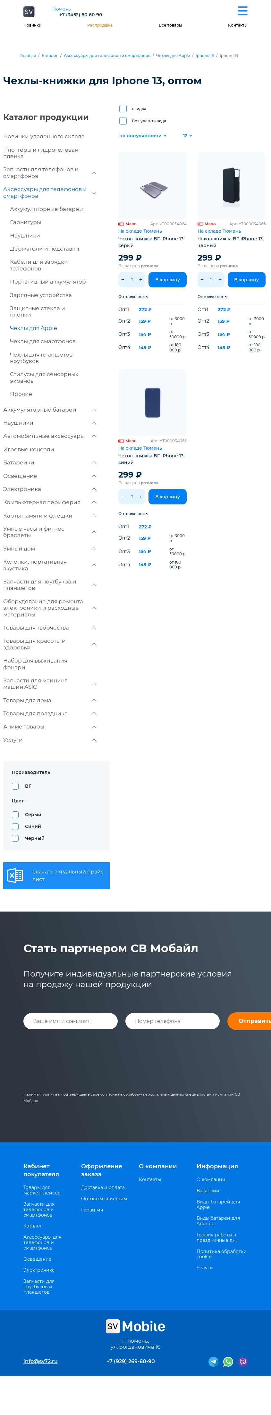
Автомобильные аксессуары (49, 436)
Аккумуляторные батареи (46, 209)
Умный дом (49, 548)
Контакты (238, 25)
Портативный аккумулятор (48, 281)
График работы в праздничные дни (218, 1237)
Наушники (25, 235)
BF (28, 786)
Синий (33, 826)
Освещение (49, 476)
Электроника (49, 489)
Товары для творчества (49, 627)
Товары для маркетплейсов (42, 1190)
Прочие (21, 394)
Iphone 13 (205, 55)
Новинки (32, 25)
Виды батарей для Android (218, 1221)
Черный (35, 838)
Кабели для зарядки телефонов (39, 265)
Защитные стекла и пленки (37, 311)
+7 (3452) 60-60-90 (80, 15)
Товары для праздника (49, 713)
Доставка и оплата (103, 1187)
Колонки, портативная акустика (49, 565)
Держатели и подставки (44, 248)
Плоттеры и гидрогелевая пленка (40, 153)
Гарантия (92, 1210)
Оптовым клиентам (104, 1199)
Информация (217, 1166)
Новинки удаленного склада (44, 136)
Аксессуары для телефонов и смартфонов (107, 55)
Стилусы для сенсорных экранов (44, 377)
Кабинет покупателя (41, 1170)
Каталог (50, 55)
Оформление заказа (101, 1170)
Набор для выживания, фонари (36, 663)
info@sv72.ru (40, 1361)
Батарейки (49, 462)
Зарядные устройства (41, 295)
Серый (33, 814)
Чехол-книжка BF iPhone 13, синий (151, 459)
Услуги (49, 740)
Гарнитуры (25, 222)
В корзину (167, 280)
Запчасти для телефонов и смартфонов (49, 172)
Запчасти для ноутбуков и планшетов (49, 584)
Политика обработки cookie (222, 1254)
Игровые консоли (28, 449)
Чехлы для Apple (173, 55)
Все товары (170, 25)
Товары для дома (49, 700)
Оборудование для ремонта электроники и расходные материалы (49, 608)
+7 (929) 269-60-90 (130, 1361)
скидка (139, 108)
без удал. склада (149, 120)
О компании (158, 1166)
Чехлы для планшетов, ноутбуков (42, 357)
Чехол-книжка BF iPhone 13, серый (151, 242)
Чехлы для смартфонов (43, 341)
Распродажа (100, 25)
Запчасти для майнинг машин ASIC (49, 683)
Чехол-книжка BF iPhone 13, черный (231, 242)
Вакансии (208, 1191)
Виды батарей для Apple (218, 1204)
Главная (28, 55)
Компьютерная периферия (49, 502)
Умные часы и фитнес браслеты (49, 532)
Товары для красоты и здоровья (49, 644)
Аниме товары (49, 726)
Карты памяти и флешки (49, 515)
